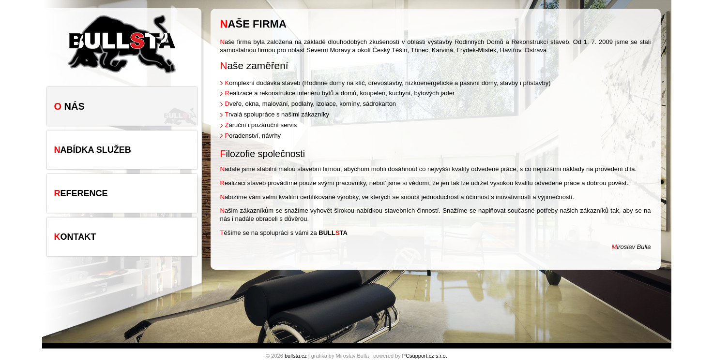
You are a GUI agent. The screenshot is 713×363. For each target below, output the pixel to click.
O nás (69, 106)
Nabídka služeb (92, 150)
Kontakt (75, 237)
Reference (81, 193)
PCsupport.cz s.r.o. (424, 356)
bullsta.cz (296, 356)
